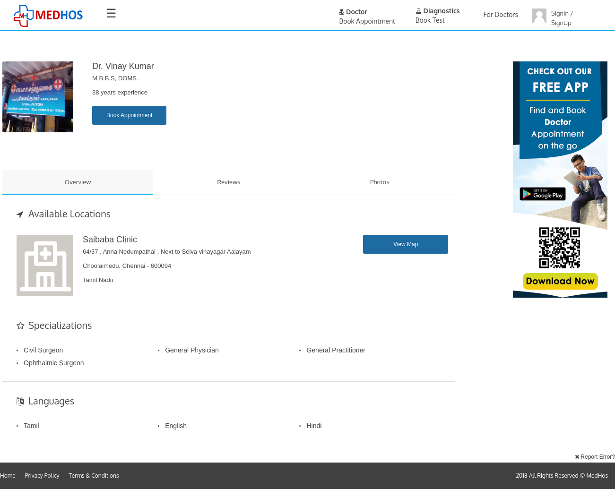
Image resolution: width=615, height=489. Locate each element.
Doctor (353, 12)
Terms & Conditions (94, 475)
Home (8, 475)
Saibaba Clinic (110, 239)
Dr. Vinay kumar (123, 66)
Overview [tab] (78, 182)
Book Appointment (129, 115)
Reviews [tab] (229, 182)
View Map (405, 244)
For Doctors (501, 14)
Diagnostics (438, 11)
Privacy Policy (42, 475)
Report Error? (595, 457)
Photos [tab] (379, 182)
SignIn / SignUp (562, 17)
